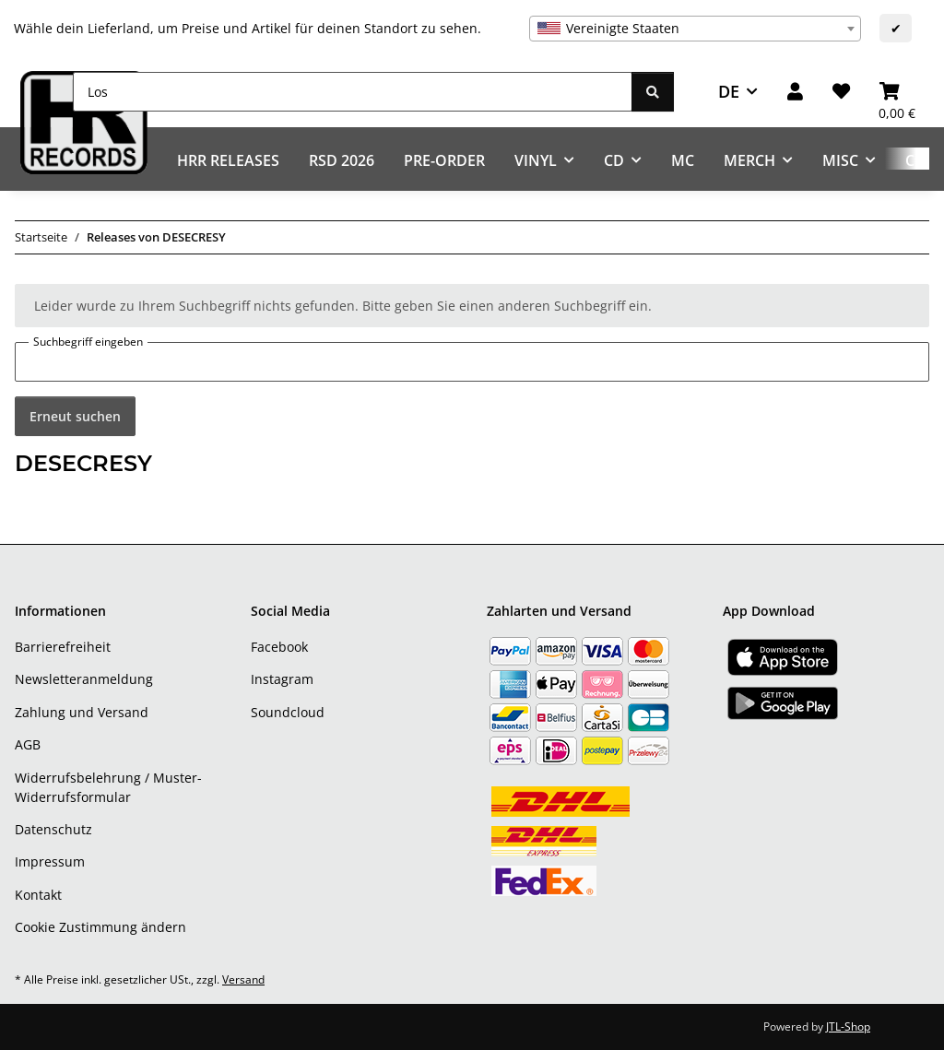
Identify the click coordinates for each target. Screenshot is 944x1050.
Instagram (282, 679)
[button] (795, 91)
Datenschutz (53, 829)
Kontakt (38, 894)
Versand (243, 979)
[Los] (352, 92)
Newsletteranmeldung (84, 679)
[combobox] (695, 28)
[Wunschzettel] (841, 91)
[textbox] (695, 29)
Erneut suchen (75, 416)
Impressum (50, 861)
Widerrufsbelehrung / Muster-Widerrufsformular (108, 787)
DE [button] (728, 91)
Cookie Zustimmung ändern (100, 927)
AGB (28, 744)
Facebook (279, 646)
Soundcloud (287, 712)
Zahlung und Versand (81, 712)
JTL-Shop (848, 1026)
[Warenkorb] (897, 91)
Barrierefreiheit (63, 646)
